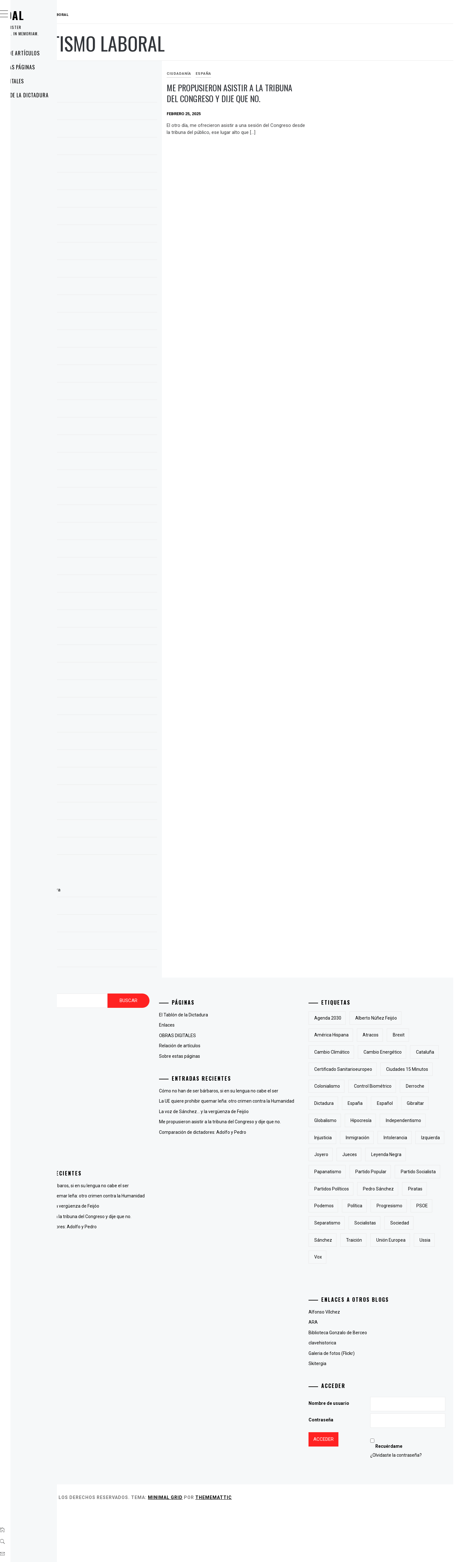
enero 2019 (116, 550)
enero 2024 (116, 287)
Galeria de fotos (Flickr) (363, 1404)
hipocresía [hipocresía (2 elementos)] (424, 1137)
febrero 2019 (118, 532)
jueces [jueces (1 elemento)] (381, 1188)
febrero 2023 (118, 480)
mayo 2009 (116, 847)
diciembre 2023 (121, 305)
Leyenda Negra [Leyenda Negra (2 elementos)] (418, 1188)
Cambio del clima (122, 1058)
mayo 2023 (116, 427)
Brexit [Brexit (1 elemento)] (430, 1034)
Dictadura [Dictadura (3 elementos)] (355, 1120)
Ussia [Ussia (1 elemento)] (394, 1308)
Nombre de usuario (360, 1454)
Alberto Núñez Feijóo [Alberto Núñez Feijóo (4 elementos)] (408, 1018)
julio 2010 (115, 742)
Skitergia (349, 1414)
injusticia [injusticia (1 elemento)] (404, 1154)
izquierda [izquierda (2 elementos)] (430, 1171)
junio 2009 (115, 830)
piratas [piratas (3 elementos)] (398, 1240)
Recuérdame (406, 1497)
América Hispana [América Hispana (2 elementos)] (363, 1034)
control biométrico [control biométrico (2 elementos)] (365, 1103)
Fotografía (115, 1088)
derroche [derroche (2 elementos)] (407, 1103)
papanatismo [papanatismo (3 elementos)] (359, 1205)
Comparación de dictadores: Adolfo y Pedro (148, 1248)
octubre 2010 (119, 707)
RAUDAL (43, 15)
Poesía (112, 1140)
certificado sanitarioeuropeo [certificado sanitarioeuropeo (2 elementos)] (407, 1069)
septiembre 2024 (122, 200)
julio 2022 (115, 497)
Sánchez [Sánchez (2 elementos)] (388, 1291)
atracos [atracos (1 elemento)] (402, 1034)
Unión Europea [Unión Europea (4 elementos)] (360, 1308)
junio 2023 (115, 410)
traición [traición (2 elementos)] (419, 1291)
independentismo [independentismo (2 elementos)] (363, 1154)
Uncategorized (120, 1150)
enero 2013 (116, 655)
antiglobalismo (120, 1047)
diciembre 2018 (121, 567)
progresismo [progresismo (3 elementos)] (387, 1256)
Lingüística (115, 1130)
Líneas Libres (118, 1119)
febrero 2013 (118, 637)
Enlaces (33, 109)
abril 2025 (115, 112)
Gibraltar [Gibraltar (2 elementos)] (354, 1137)
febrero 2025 (118, 147)
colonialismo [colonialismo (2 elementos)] (415, 1086)
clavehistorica (354, 1394)
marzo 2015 (117, 620)
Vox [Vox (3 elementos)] (418, 1308)
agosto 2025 (118, 95)
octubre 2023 (119, 340)
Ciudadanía (241, 74)
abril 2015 (115, 602)
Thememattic (309, 1548)
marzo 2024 (117, 252)
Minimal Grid (260, 1548)
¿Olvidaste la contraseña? (414, 1506)
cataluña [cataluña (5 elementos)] (355, 1069)
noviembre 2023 (121, 322)
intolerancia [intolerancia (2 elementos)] (395, 1171)
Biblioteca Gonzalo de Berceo (369, 1383)
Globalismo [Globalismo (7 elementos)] (388, 1137)
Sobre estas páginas (48, 67)
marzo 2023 (117, 462)
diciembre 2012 (121, 672)
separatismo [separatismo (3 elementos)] (359, 1274)
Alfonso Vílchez (356, 1363)
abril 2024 (115, 235)
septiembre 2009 (122, 777)
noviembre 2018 (121, 585)
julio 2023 (115, 392)
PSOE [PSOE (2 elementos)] (420, 1256)
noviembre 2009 (121, 760)
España (265, 74)
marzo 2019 (117, 515)
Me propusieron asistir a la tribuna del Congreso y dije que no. (277, 98)
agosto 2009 (118, 795)
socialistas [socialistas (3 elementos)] (397, 1274)
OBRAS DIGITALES (43, 81)
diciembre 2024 (121, 165)
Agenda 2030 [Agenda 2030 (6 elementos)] (359, 1018)
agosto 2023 (118, 375)
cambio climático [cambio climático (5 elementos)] (363, 1052)
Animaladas (117, 1037)
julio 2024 (115, 217)
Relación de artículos (51, 53)
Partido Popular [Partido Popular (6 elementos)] (402, 1205)
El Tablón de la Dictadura (55, 95)
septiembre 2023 (122, 357)
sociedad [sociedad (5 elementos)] (355, 1291)
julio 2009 (115, 812)
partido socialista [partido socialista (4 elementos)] (363, 1222)
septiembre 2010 (122, 725)
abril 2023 (115, 445)
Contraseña (352, 1471)
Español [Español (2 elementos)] (417, 1120)
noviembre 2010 (121, 690)
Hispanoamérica (121, 1099)
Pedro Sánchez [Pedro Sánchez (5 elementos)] (361, 1240)
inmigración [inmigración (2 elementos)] (358, 1171)
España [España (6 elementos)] (386, 1120)
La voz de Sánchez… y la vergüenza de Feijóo (150, 1220)
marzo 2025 (117, 130)
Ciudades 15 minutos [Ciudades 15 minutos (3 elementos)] (367, 1086)
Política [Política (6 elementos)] (353, 1256)
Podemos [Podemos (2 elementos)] (429, 1240)
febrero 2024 (118, 270)
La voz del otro (119, 1109)
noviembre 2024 (121, 182)
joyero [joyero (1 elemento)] (353, 1188)
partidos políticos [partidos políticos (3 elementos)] (412, 1222)
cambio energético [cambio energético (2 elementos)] (414, 1052)
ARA (345, 1373)
